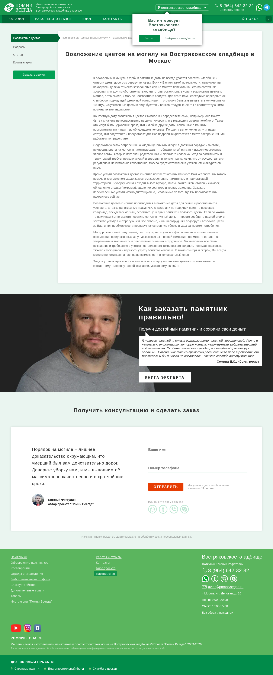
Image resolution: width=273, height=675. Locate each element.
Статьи (18, 54)
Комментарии (22, 62)
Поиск (252, 19)
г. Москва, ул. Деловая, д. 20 (221, 593)
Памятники (19, 557)
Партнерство (105, 573)
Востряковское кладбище (232, 557)
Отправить (166, 487)
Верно (149, 38)
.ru (27, 638)
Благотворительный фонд (66, 668)
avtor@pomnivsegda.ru (226, 587)
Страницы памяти (27, 668)
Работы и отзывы (53, 19)
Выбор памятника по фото (30, 579)
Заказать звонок (232, 10)
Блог (87, 19)
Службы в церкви (105, 668)
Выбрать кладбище (179, 38)
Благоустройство (23, 585)
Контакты (113, 19)
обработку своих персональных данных (166, 536)
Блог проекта (105, 568)
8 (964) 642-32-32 (237, 6)
